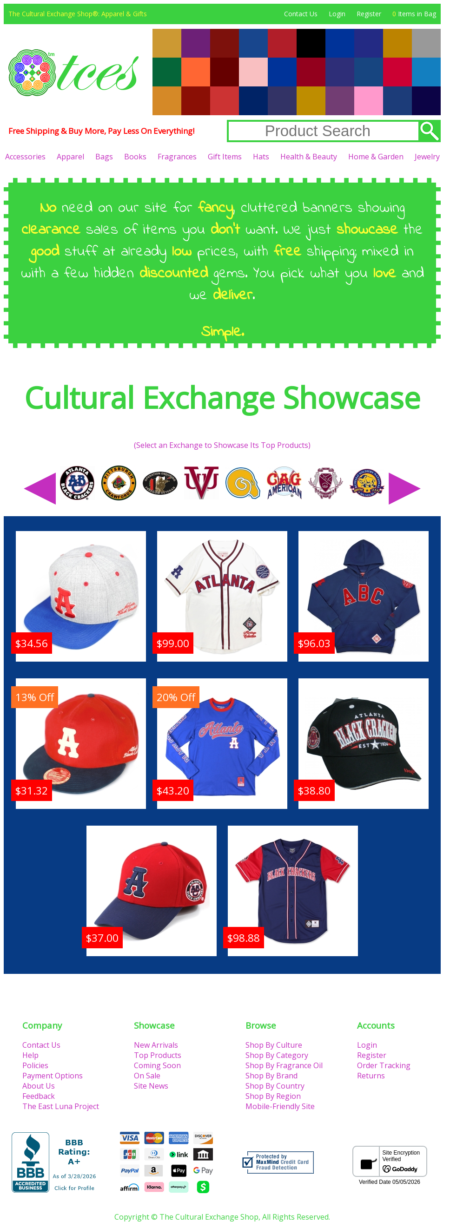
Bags (104, 156)
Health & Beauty (308, 156)
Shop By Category (276, 1055)
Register (369, 13)
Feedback (38, 1096)
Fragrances (177, 156)
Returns (371, 1075)
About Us (38, 1086)
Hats (261, 156)
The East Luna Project (60, 1106)
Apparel (70, 156)
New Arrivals (156, 1045)
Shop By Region (273, 1096)
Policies (35, 1065)
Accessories (25, 156)
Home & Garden (376, 156)
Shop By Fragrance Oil (284, 1065)
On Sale (147, 1075)
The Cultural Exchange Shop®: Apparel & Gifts (77, 13)
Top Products (157, 1055)
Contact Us (301, 13)
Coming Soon (157, 1065)
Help (30, 1055)
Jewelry (427, 156)
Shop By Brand (271, 1075)
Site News (151, 1086)
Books (135, 156)
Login (337, 13)
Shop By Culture (273, 1045)
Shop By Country (274, 1086)
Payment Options (52, 1075)
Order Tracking (383, 1065)
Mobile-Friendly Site (280, 1106)
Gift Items (225, 156)
